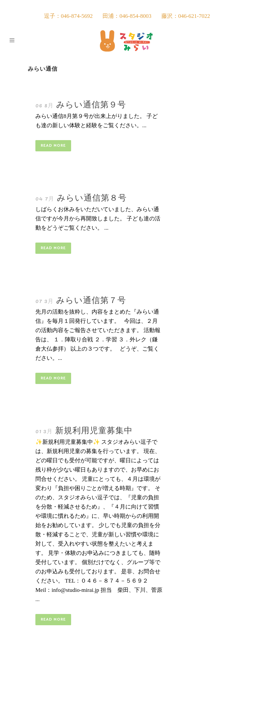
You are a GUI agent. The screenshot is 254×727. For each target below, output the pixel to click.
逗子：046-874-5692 (68, 16)
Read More (53, 145)
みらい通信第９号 (91, 103)
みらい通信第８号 (92, 197)
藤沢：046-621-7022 (185, 16)
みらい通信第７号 (91, 299)
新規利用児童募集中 (94, 429)
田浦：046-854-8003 (127, 16)
